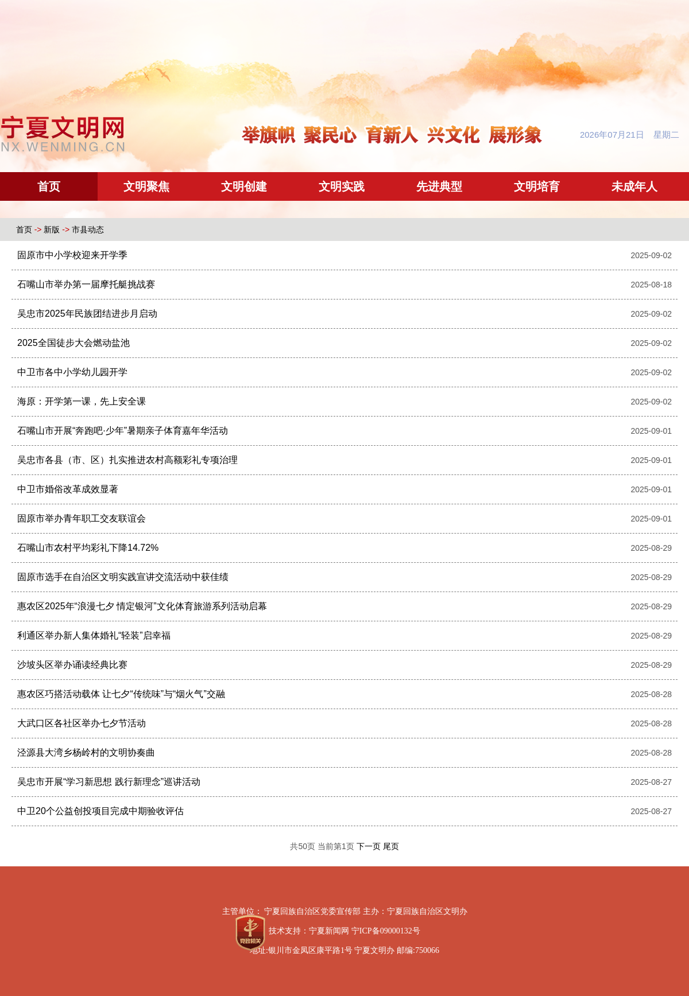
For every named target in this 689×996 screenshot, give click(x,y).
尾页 (391, 846)
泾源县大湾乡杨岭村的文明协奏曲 (86, 752)
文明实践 (342, 186)
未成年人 (634, 186)
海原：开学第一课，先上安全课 (81, 401)
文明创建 (244, 186)
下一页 (370, 846)
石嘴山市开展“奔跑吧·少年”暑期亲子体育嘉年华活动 (122, 430)
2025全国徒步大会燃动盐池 (73, 343)
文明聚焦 (146, 186)
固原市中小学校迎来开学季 (72, 255)
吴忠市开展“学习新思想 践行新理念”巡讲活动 (108, 782)
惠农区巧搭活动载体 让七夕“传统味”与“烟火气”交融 (121, 694)
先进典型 (439, 186)
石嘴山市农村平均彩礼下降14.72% (87, 548)
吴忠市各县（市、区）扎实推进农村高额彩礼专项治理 (127, 460)
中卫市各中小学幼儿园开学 (72, 372)
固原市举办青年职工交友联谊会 (81, 518)
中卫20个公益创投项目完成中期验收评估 (100, 811)
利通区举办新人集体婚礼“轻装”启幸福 (94, 635)
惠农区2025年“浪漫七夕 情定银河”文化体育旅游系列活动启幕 (142, 606)
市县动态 (88, 229)
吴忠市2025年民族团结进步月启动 (87, 313)
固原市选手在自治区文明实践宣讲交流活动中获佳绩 (123, 577)
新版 (52, 229)
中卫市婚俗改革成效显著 (67, 489)
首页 (48, 186)
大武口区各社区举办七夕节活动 (81, 723)
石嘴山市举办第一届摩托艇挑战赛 (86, 284)
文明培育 (537, 186)
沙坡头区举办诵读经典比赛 (72, 665)
